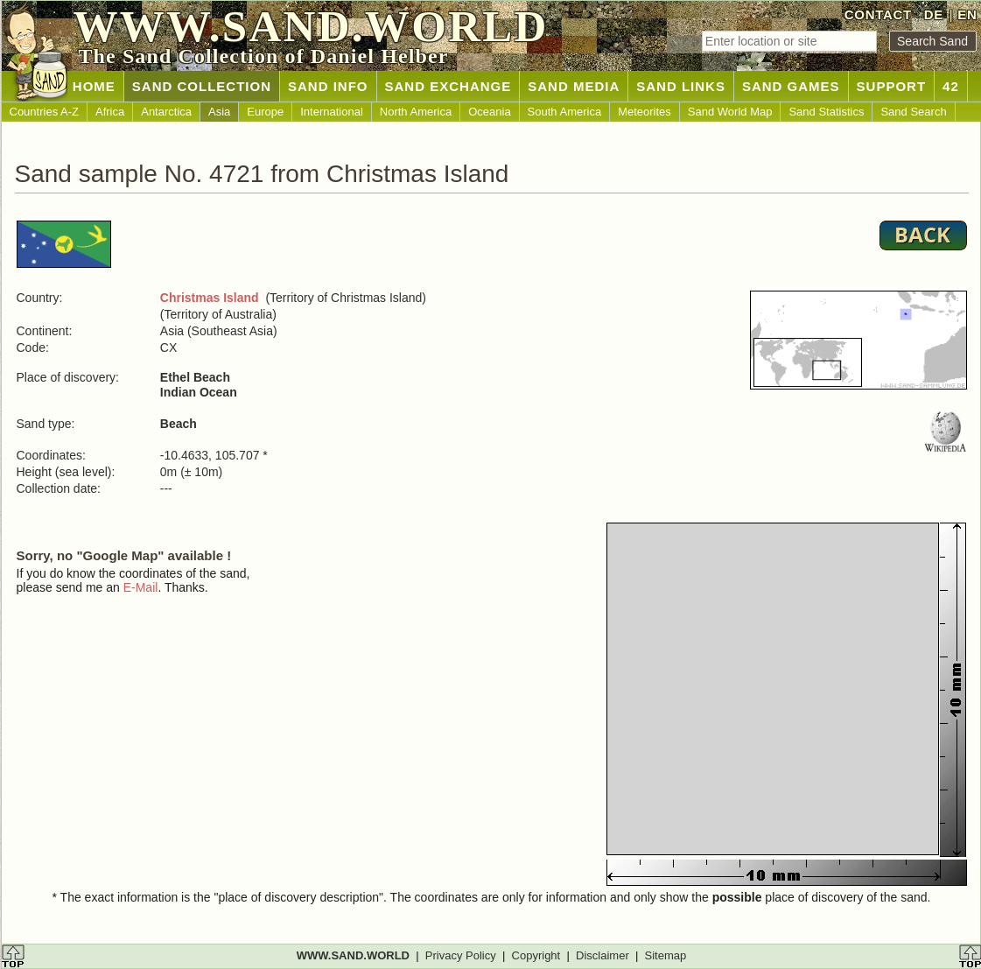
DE (933, 14)
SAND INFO (328, 86)
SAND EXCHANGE (448, 86)
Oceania (489, 111)
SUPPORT (892, 86)
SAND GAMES (791, 86)
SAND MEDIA (574, 86)
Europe (265, 111)
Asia (219, 111)
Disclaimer (602, 955)
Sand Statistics (826, 111)
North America (416, 111)
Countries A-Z (44, 111)
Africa (109, 111)
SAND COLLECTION (201, 86)
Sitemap (666, 955)
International (331, 111)
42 (950, 86)
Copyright (536, 955)
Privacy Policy (460, 955)
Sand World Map (730, 111)
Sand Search (913, 111)
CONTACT (878, 14)
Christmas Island (209, 298)
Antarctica (166, 111)
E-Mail (140, 587)
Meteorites (644, 111)
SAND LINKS (680, 86)
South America (565, 111)
